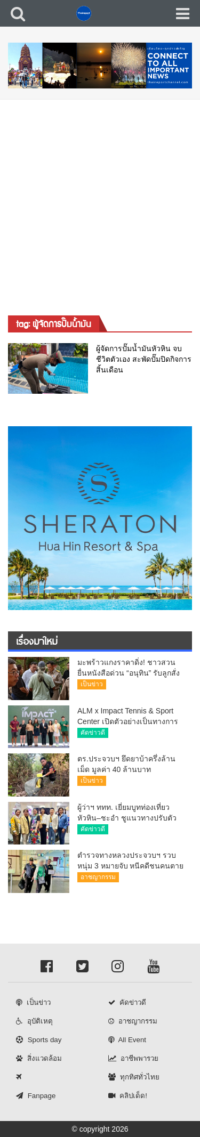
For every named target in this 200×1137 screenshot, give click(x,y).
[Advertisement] (100, 205)
